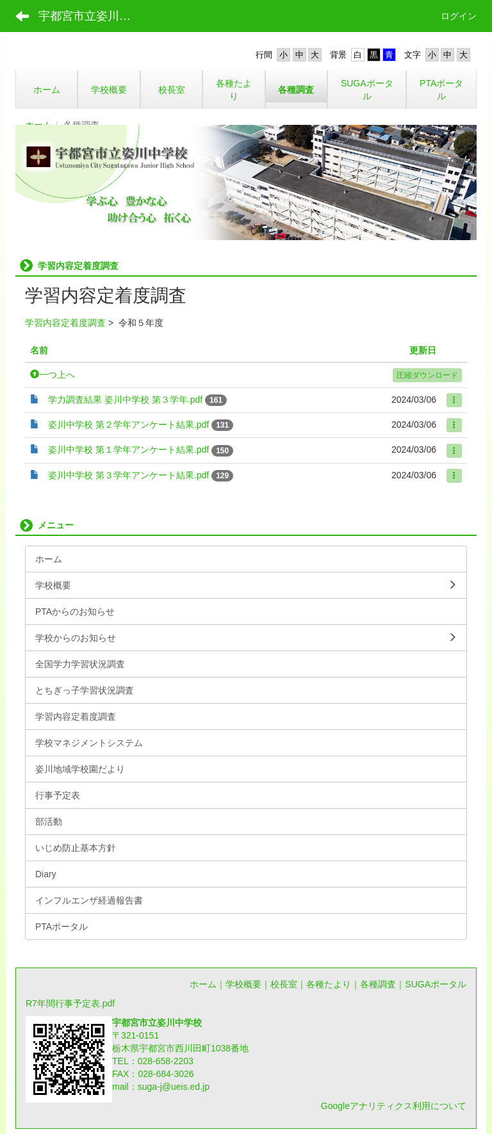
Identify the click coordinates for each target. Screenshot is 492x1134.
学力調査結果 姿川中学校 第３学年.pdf (125, 399)
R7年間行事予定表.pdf (70, 1003)
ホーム (203, 984)
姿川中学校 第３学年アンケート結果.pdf (128, 475)
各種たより (328, 984)
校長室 (283, 984)
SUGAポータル (435, 984)
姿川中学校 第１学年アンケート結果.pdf (128, 449)
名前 (39, 350)
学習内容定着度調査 (65, 323)
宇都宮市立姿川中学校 (92, 16)
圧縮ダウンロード (427, 375)
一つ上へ (52, 374)
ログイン (459, 16)
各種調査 (378, 984)
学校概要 (243, 984)
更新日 (422, 350)
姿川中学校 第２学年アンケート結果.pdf (128, 424)
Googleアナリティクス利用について (393, 1106)
